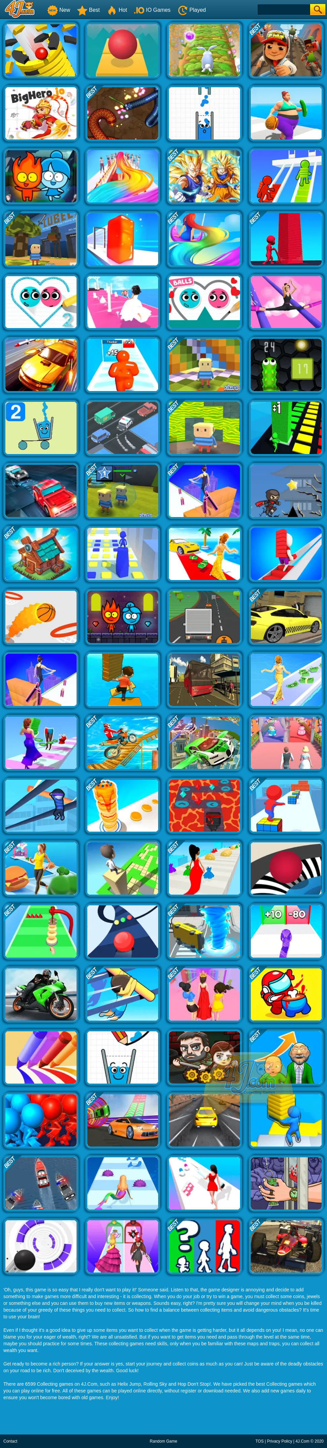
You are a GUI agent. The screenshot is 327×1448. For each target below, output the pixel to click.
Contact (10, 1441)
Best (88, 10)
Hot (117, 10)
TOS (260, 1441)
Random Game (163, 1441)
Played (191, 10)
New (58, 10)
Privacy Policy (279, 1441)
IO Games (152, 10)
